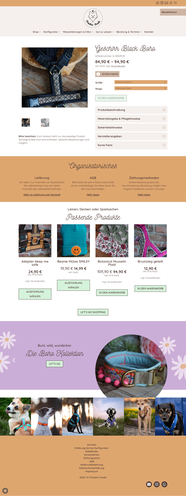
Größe (98, 82)
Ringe (98, 88)
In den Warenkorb (111, 98)
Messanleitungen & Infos (77, 32)
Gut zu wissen (104, 32)
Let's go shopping (93, 312)
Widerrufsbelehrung (91, 465)
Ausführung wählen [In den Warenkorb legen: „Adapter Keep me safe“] (35, 294)
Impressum (91, 471)
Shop (35, 32)
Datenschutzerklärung (91, 468)
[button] (13, 359)
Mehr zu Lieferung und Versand (42, 194)
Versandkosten (118, 66)
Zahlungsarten (91, 458)
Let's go (54, 363)
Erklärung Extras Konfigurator (92, 448)
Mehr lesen (144, 194)
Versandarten (91, 455)
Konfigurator (50, 32)
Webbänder (91, 451)
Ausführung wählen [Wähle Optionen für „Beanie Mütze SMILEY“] (73, 285)
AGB (91, 461)
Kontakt (148, 32)
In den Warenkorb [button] (112, 292)
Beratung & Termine (127, 32)
